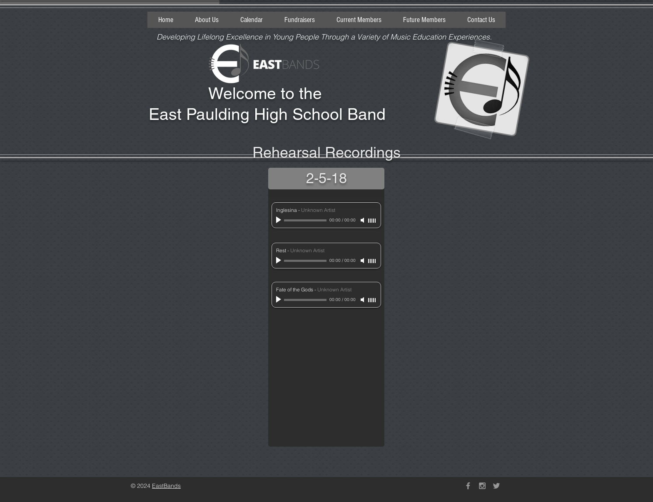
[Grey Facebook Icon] (468, 485)
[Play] (279, 220)
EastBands (166, 486)
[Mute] (363, 220)
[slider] (372, 221)
